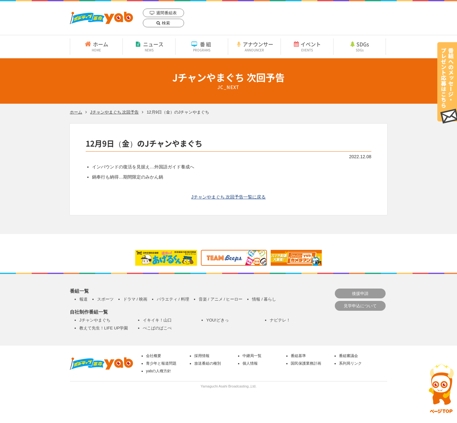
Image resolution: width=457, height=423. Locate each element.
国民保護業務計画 (306, 363)
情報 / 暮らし (264, 299)
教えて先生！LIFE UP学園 (103, 328)
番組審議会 (348, 356)
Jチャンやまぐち (94, 320)
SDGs (360, 46)
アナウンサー (254, 46)
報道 (83, 299)
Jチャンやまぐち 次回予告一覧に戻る (228, 196)
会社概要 (153, 356)
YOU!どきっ (217, 320)
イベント (307, 46)
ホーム (96, 46)
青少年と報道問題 (161, 363)
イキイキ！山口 (157, 320)
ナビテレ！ (280, 320)
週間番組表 (166, 12)
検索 (166, 23)
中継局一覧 (252, 356)
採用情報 (201, 356)
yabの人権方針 (158, 371)
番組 (202, 46)
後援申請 (360, 293)
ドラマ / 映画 (135, 299)
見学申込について (360, 305)
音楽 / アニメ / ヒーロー (221, 299)
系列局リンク (350, 363)
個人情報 (250, 363)
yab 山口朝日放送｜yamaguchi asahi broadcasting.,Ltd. (101, 18)
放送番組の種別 (207, 363)
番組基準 (298, 356)
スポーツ (105, 299)
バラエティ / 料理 (173, 299)
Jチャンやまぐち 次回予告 (114, 112)
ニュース (149, 46)
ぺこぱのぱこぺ (157, 328)
